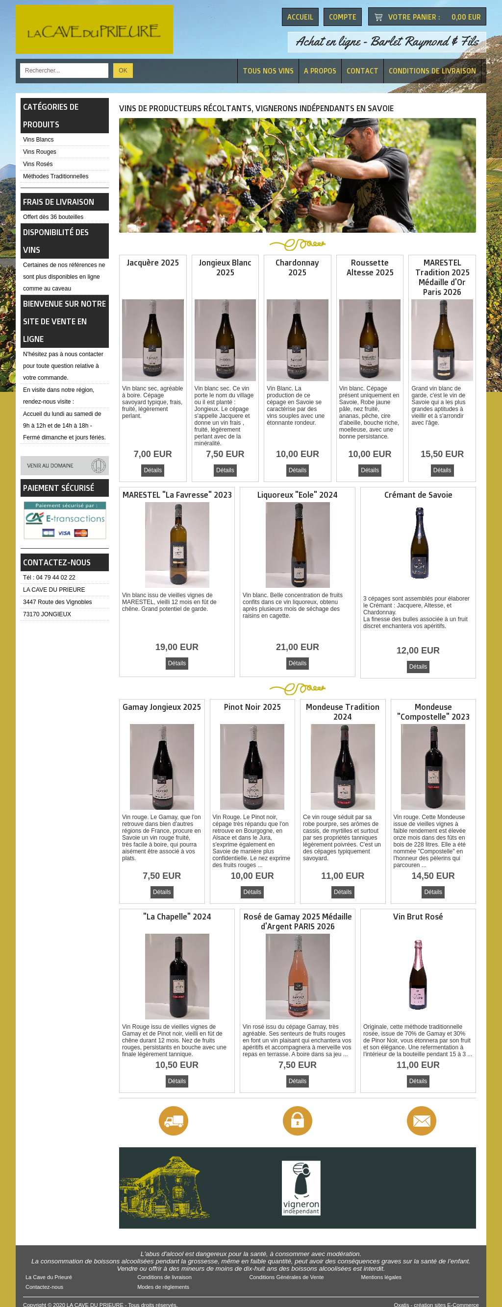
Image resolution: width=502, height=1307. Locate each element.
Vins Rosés (37, 164)
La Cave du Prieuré (48, 1271)
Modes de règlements (163, 1281)
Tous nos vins (268, 71)
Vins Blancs (38, 139)
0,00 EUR (466, 17)
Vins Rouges (39, 151)
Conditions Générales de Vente (286, 1271)
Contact (362, 71)
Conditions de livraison (432, 71)
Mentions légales (381, 1271)
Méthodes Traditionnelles (55, 176)
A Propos (320, 71)
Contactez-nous (44, 1281)
